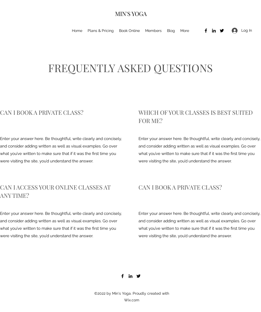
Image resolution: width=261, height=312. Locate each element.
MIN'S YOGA (131, 14)
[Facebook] (206, 30)
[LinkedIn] (214, 30)
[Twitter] (222, 30)
